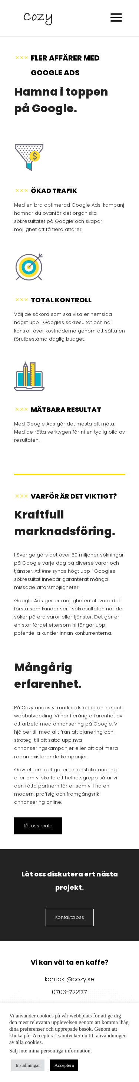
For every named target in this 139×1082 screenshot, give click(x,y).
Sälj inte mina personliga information (49, 1051)
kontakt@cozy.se (69, 979)
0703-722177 (69, 992)
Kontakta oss (69, 917)
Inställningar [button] (28, 1065)
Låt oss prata (38, 826)
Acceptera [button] (64, 1065)
